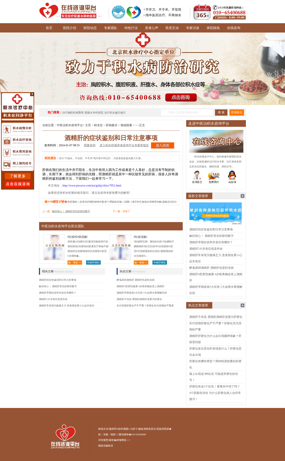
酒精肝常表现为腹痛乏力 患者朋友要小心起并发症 (66, 305)
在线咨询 (233, 28)
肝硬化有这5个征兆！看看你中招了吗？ (214, 386)
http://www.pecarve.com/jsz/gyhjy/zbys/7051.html (92, 185)
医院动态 (90, 28)
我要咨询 (89, 145)
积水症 (98, 125)
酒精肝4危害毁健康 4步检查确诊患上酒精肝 (140, 286)
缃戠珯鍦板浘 (105, 445)
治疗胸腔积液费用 (73, 112)
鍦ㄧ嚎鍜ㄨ (74, 262)
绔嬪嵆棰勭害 (93, 263)
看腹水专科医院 (94, 112)
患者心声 (151, 28)
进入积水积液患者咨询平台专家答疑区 (124, 145)
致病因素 (126, 125)
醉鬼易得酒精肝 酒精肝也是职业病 (136, 279)
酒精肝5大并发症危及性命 (53, 299)
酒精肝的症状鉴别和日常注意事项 (57, 279)
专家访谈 (192, 28)
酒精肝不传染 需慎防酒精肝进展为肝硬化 (139, 299)
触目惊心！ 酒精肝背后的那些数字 (71, 211)
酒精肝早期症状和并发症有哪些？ (57, 292)
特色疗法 (131, 28)
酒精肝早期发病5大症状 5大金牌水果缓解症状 (142, 292)
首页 (49, 28)
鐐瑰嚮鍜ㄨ (123, 440)
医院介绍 (69, 28)
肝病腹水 (111, 125)
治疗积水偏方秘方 (115, 112)
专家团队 (110, 28)
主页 (88, 125)
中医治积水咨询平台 (70, 125)
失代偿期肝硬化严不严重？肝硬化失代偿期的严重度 (145, 305)
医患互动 (172, 28)
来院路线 (213, 28)
